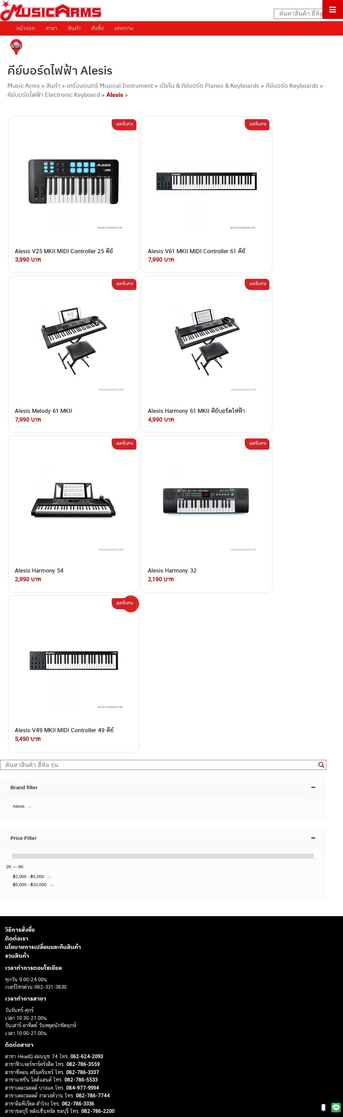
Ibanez (12, 1075)
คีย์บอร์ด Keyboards (292, 85)
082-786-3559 (83, 832)
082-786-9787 (82, 903)
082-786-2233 (104, 910)
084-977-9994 (82, 856)
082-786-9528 (66, 895)
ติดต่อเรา (16, 706)
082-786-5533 (81, 848)
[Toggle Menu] (332, 9)
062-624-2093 (87, 824)
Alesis (114, 95)
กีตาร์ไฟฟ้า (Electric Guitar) (34, 999)
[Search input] (305, 14)
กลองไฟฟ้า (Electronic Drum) (36, 1037)
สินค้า (74, 28)
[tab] (162, 555)
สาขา (51, 28)
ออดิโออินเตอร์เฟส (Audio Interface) (44, 1044)
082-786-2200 (97, 879)
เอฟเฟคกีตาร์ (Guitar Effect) (35, 1029)
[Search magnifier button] (321, 533)
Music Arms (23, 85)
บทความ (124, 28)
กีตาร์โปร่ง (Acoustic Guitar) (35, 1006)
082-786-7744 (93, 864)
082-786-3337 (82, 840)
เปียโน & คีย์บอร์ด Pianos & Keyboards (209, 85)
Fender (12, 1059)
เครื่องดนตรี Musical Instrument (110, 85)
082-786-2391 (95, 925)
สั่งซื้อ (97, 28)
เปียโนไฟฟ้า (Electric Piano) (35, 1022)
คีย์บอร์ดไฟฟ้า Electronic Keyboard (53, 95)
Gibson (13, 1067)
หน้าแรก (26, 28)
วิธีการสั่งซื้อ (20, 697)
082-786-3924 (62, 887)
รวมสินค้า (17, 723)
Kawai (11, 1082)
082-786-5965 (96, 918)
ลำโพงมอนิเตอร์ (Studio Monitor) (40, 1052)
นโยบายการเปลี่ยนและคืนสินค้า (43, 715)
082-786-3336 (78, 872)
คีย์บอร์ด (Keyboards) (28, 1014)
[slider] (9, 624)
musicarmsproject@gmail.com (53, 987)
